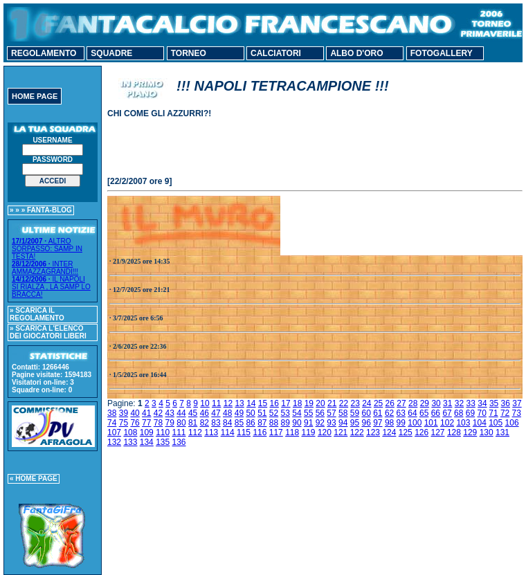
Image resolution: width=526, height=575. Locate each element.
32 (459, 403)
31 (447, 403)
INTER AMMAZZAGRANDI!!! (45, 267)
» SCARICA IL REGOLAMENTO (37, 314)
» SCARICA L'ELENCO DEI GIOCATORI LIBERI (48, 332)
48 (227, 413)
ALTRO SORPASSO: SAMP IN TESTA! (47, 248)
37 (516, 403)
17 (285, 403)
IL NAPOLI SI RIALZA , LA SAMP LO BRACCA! (51, 286)
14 (250, 403)
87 (261, 423)
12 (228, 403)
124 (389, 432)
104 (480, 423)
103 (463, 423)
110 (163, 432)
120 (325, 432)
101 (431, 423)
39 (123, 413)
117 (276, 432)
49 (239, 413)
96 (365, 423)
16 (274, 403)
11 (216, 403)
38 (111, 413)
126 (421, 432)
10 (204, 403)
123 (373, 432)
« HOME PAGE (33, 478)
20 (320, 403)
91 (308, 423)
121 (340, 432)
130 (486, 432)
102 (447, 423)
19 (309, 403)
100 (414, 423)
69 (470, 413)
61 (377, 413)
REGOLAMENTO (43, 53)
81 (192, 423)
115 (244, 432)
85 (239, 423)
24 (366, 403)
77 (146, 423)
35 (493, 403)
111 (179, 432)
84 (227, 423)
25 (378, 403)
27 (401, 403)
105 (495, 423)
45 (192, 413)
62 (389, 413)
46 (204, 413)
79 (169, 423)
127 (438, 432)
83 (215, 423)
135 (163, 442)
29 (424, 403)
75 (123, 423)
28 (412, 403)
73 (516, 413)
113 (211, 432)
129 (470, 432)
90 (296, 423)
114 (228, 432)
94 (342, 423)
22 (343, 403)
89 (285, 423)
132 (114, 442)
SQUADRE (111, 53)
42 (158, 413)
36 (505, 403)
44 (180, 413)
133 (130, 442)
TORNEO (188, 53)
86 (250, 423)
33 (470, 403)
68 (458, 413)
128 (454, 432)
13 (239, 403)
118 (292, 432)
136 (179, 442)
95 (354, 423)
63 (401, 413)
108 (130, 432)
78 (158, 423)
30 (435, 403)
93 (331, 423)
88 (273, 423)
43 (169, 413)
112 (195, 432)
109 (147, 432)
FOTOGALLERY (441, 53)
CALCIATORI (276, 53)
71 (493, 413)
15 (262, 403)
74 (111, 423)
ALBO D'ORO (356, 53)
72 (504, 413)
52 (273, 413)
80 (180, 423)
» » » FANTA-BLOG (41, 210)
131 (502, 432)
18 (297, 403)
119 (309, 432)
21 (331, 403)
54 (296, 413)
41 (146, 413)
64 (412, 413)
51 (261, 413)
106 (512, 423)
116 (259, 432)
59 (354, 413)
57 (331, 413)
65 (423, 413)
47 (215, 413)
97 (377, 423)
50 (250, 413)
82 (204, 423)
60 (365, 413)
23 (354, 403)
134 (147, 442)
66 (435, 413)
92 (320, 423)
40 (134, 413)
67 (446, 413)
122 (357, 432)
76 (134, 423)
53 (285, 413)
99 (401, 423)
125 (405, 432)
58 (342, 413)
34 (482, 403)
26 (390, 403)
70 (482, 413)
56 (320, 413)
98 (389, 423)
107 (114, 432)
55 (308, 413)
